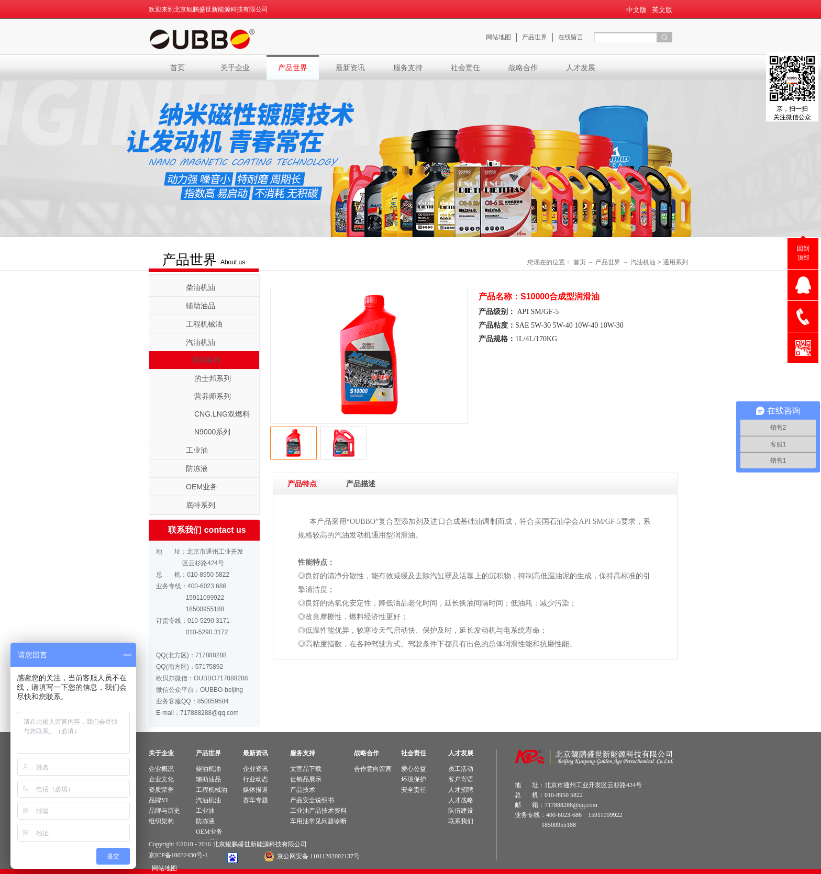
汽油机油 (643, 262)
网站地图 (163, 868)
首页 (177, 67)
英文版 (662, 10)
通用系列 (675, 262)
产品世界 (607, 262)
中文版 (636, 10)
